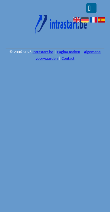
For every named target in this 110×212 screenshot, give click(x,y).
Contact (68, 58)
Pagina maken (68, 51)
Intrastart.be (43, 51)
